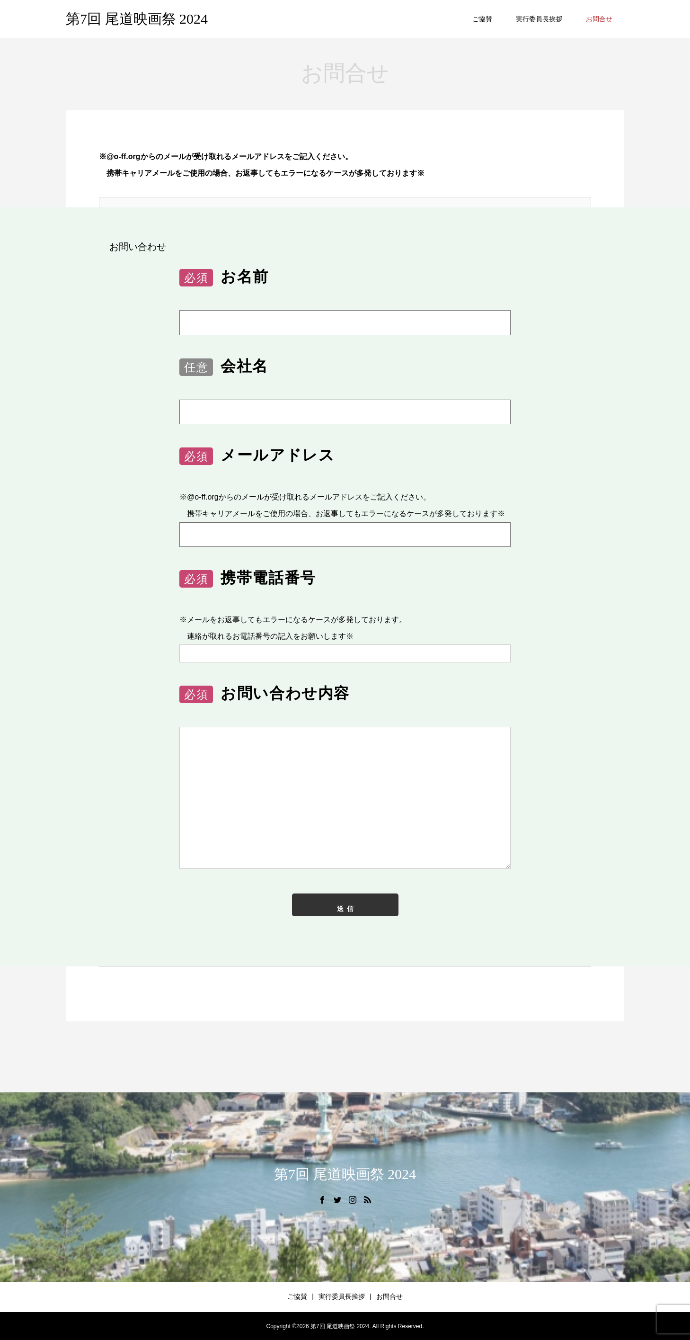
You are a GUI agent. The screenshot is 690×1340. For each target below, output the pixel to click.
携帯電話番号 (247, 578)
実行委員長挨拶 (539, 19)
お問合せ (599, 19)
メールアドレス (257, 456)
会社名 (223, 366)
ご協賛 (482, 19)
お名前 (224, 277)
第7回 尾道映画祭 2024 (137, 19)
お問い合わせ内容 (264, 694)
